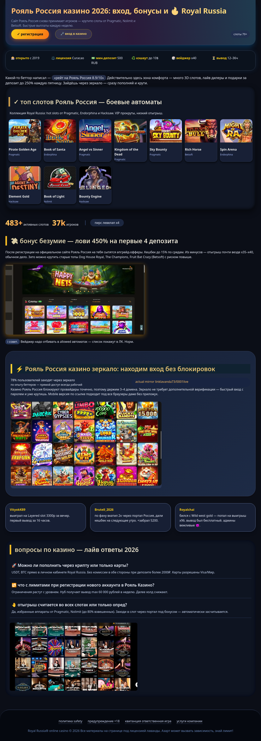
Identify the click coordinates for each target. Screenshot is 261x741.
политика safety (70, 721)
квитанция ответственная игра (148, 721)
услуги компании (189, 721)
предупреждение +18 (104, 721)
